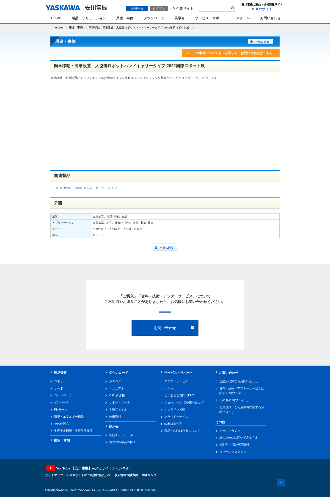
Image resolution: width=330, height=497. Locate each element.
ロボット (60, 381)
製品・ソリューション (89, 18)
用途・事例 (124, 18)
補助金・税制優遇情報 (234, 444)
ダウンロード (154, 18)
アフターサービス (176, 381)
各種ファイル (118, 409)
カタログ (115, 381)
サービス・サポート (210, 18)
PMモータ (61, 409)
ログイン (159, 8)
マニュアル (116, 388)
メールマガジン (229, 430)
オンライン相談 (174, 409)
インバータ (61, 402)
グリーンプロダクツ (232, 451)
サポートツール (119, 402)
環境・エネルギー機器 (69, 416)
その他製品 (61, 423)
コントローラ (63, 395)
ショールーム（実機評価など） (185, 402)
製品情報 (60, 373)
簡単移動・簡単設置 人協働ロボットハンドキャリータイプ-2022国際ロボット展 (139, 27)
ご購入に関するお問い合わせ (238, 381)
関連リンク (149, 475)
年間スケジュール (121, 435)
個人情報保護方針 (126, 475)
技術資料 (115, 416)
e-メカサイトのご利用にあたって (88, 475)
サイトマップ (54, 475)
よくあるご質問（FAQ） (180, 395)
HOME (56, 18)
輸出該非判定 (173, 423)
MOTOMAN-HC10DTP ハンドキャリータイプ (86, 188)
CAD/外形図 (117, 395)
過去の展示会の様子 (122, 442)
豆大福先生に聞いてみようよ (238, 437)
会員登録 (137, 8)
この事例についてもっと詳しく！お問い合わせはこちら (230, 53)
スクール (243, 18)
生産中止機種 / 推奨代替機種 (73, 430)
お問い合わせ (270, 18)
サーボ (58, 388)
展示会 (179, 18)
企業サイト (184, 8)
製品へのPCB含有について (182, 430)
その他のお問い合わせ (234, 400)
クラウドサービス (176, 416)
